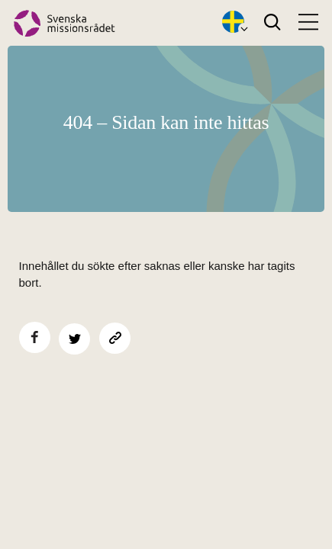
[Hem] (64, 23)
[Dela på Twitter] (74, 339)
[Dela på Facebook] (34, 337)
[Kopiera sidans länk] (115, 338)
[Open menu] (308, 22)
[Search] (272, 23)
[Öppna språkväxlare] (233, 23)
